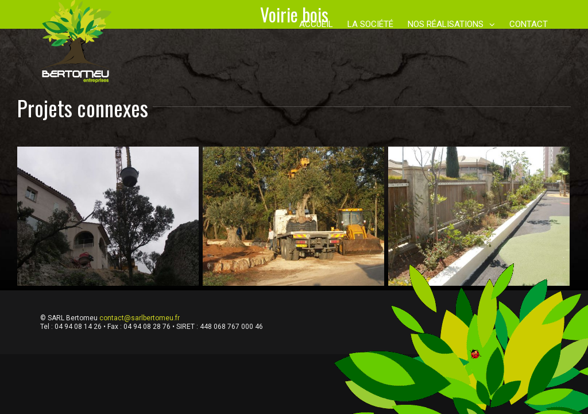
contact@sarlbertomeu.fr (139, 318)
